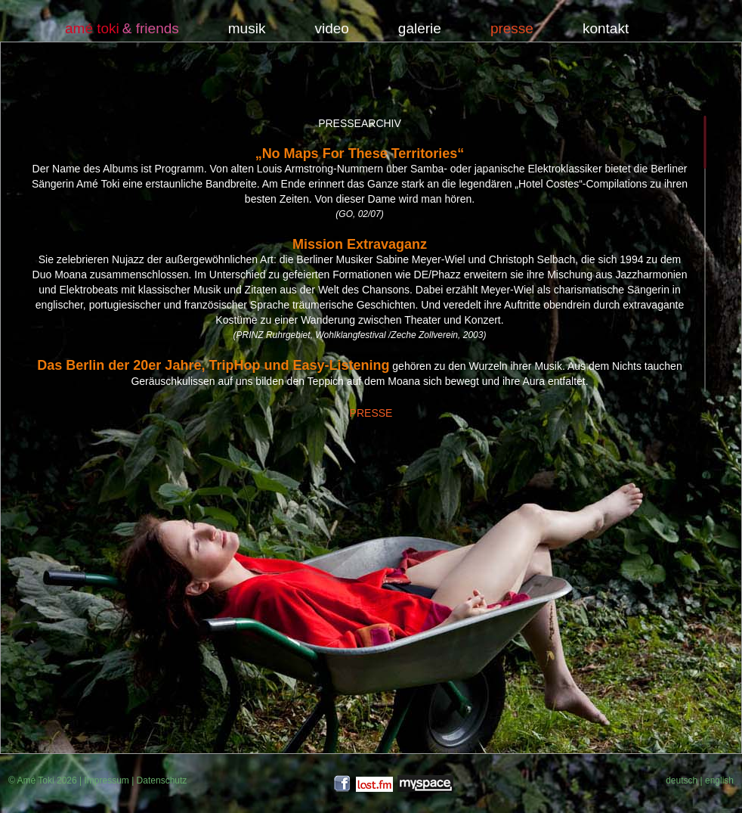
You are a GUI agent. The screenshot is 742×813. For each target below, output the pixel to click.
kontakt (606, 28)
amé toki (92, 28)
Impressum (106, 780)
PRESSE (371, 413)
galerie (419, 28)
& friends (150, 28)
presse (511, 28)
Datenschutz (162, 780)
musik (247, 28)
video (331, 28)
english (719, 780)
